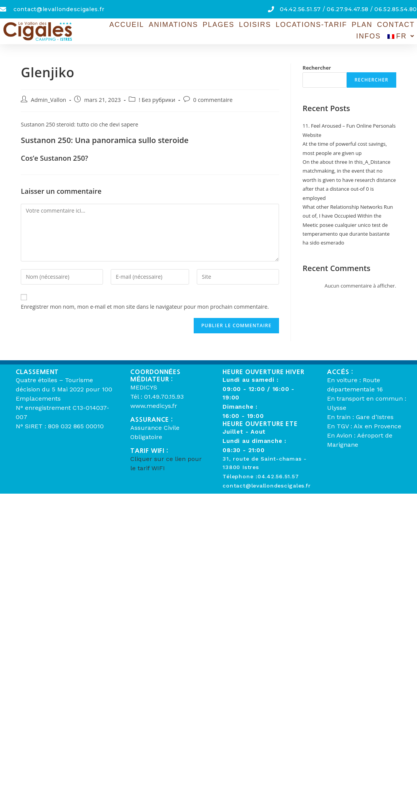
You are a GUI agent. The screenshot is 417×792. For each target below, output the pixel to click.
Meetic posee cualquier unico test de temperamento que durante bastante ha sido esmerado (345, 233)
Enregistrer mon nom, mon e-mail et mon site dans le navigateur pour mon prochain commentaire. (145, 306)
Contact (369, 25)
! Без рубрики (157, 99)
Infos (403, 25)
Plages (198, 25)
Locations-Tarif (287, 25)
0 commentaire (213, 99)
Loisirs (233, 25)
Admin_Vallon (48, 99)
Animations (155, 25)
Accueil (110, 25)
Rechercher (316, 67)
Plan (336, 25)
